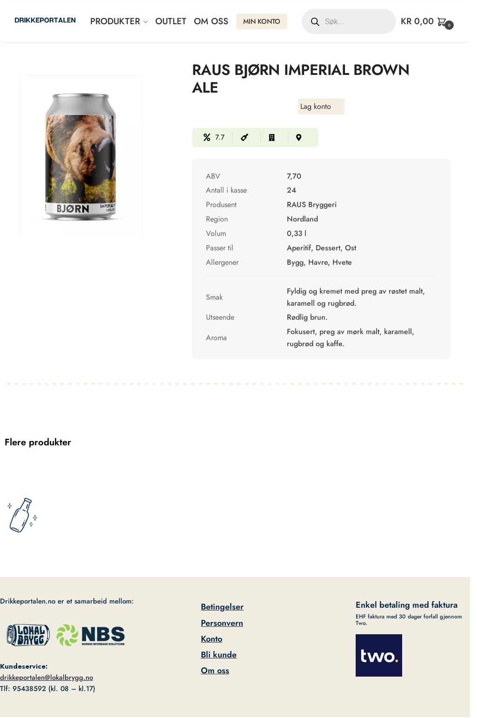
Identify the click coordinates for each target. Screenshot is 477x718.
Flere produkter (38, 442)
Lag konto (315, 106)
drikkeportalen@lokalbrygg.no (46, 677)
